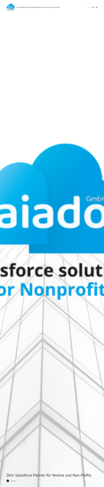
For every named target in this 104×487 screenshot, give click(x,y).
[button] (94, 7)
